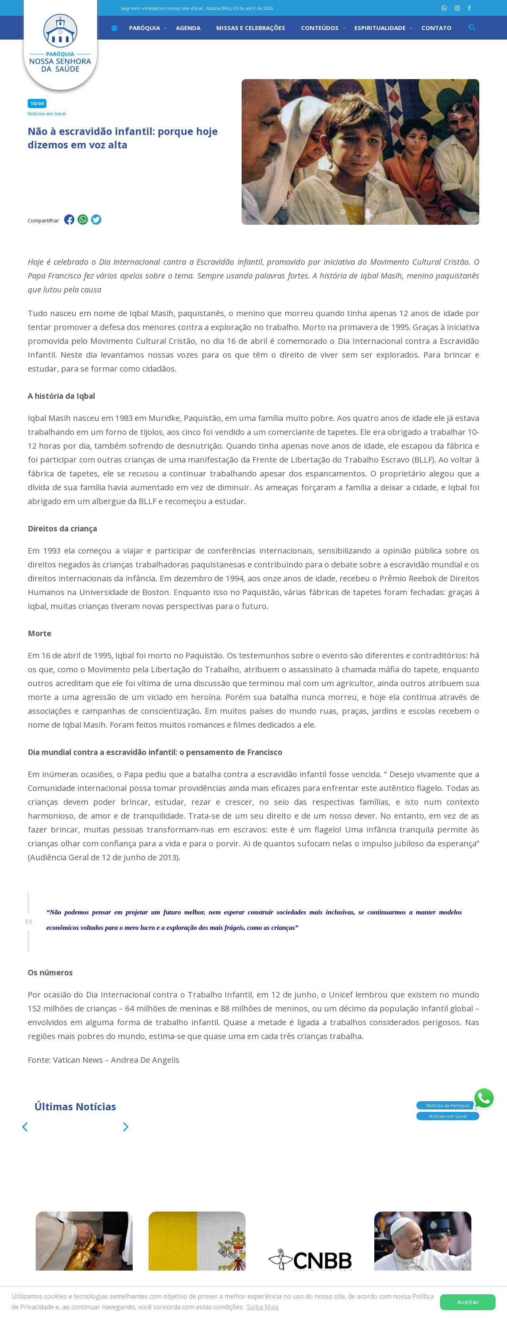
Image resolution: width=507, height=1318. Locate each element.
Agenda (188, 28)
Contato (436, 28)
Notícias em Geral (448, 1114)
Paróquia (144, 28)
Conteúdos (320, 28)
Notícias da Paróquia (447, 1104)
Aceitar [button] (467, 1302)
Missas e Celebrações (250, 28)
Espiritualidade (380, 28)
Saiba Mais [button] (263, 1307)
